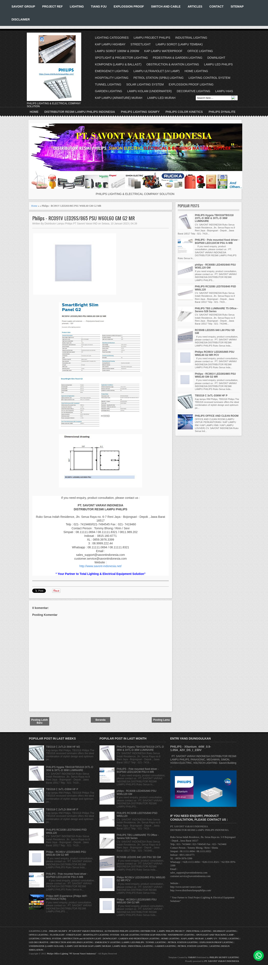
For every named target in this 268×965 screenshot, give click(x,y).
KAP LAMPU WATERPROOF (163, 51)
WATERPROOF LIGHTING (181, 934)
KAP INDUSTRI (158, 934)
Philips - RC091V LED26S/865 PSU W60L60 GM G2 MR (83, 218)
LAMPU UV (211, 938)
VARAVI (192, 957)
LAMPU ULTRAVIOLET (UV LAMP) (156, 71)
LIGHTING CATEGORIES (112, 37)
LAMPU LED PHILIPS (218, 64)
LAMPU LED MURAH (161, 97)
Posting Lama (161, 719)
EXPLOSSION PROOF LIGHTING (191, 84)
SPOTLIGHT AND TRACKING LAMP (214, 934)
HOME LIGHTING (196, 71)
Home (34, 111)
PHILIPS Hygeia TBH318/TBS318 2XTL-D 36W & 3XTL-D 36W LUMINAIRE (214, 218)
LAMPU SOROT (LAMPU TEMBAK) (179, 44)
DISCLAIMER (21, 19)
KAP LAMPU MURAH (192, 938)
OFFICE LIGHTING (200, 51)
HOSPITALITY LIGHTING (112, 77)
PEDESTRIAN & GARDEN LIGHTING (177, 57)
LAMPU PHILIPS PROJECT (171, 931)
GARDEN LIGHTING (108, 91)
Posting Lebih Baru (39, 721)
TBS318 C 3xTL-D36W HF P (211, 395)
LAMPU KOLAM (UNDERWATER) (149, 91)
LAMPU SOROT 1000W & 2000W (117, 51)
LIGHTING (77, 6)
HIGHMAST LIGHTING (225, 931)
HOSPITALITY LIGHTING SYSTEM (101, 934)
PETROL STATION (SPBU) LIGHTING (158, 77)
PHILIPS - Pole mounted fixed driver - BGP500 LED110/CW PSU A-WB (217, 241)
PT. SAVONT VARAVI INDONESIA (221, 961)
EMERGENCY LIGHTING (112, 71)
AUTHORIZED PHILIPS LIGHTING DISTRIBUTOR (130, 931)
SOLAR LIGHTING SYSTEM (145, 84)
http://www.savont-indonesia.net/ (100, 566)
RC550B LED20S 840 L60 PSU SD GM (139, 857)
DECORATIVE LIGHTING (193, 91)
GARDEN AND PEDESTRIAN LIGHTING (139, 938)
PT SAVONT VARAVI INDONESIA (86, 931)
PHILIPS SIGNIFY (58, 931)
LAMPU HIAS (224, 91)
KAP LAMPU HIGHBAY (110, 44)
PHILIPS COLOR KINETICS (184, 111)
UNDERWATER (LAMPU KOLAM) (46, 946)
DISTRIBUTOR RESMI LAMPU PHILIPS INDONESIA (79, 111)
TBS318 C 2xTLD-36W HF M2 (63, 746)
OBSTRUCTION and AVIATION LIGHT (82, 938)
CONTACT (216, 6)
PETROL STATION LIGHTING (183, 942)
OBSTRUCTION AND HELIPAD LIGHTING (71, 942)
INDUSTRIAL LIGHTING (191, 37)
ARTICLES (195, 6)
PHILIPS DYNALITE (222, 111)
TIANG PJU (99, 6)
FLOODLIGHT (57, 934)
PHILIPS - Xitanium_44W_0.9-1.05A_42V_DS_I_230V (190, 748)
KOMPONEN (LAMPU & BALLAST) (118, 64)
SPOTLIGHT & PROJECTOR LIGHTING (121, 57)
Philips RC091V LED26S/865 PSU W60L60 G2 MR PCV (214, 353)
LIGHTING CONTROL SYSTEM (209, 77)
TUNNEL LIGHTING (108, 84)
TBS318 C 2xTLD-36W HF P (62, 809)
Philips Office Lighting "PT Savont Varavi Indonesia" (71, 953)
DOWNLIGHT (216, 57)
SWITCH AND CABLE (165, 6)
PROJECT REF (52, 6)
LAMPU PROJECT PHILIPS (152, 37)
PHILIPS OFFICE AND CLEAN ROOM (216, 415)
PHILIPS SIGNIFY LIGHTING (224, 957)
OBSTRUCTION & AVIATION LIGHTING (172, 64)
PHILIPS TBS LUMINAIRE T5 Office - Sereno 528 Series (216, 310)
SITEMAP (237, 6)
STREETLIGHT (140, 44)
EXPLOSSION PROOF (129, 6)
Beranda (100, 719)
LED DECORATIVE (38, 942)
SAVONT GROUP (23, 6)
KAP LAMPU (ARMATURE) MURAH (118, 97)
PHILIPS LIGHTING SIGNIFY (140, 111)
